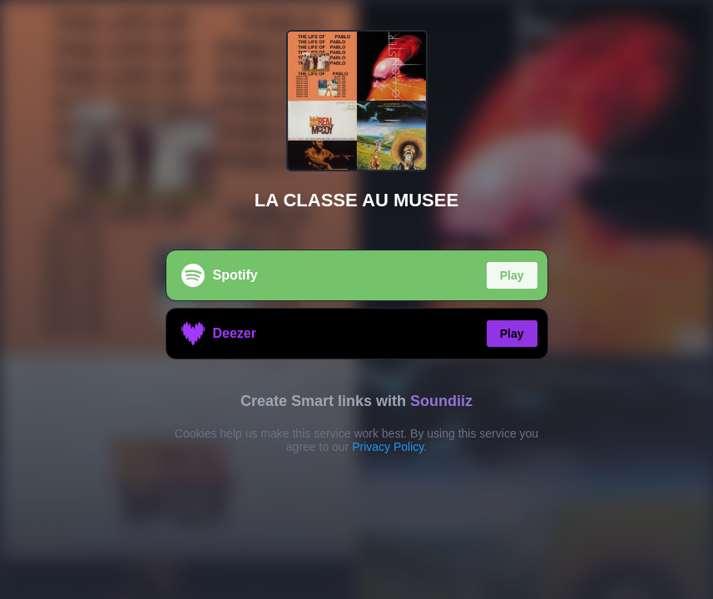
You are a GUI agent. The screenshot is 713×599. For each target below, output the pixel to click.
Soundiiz (441, 401)
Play (512, 275)
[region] (356, 299)
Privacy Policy (387, 446)
